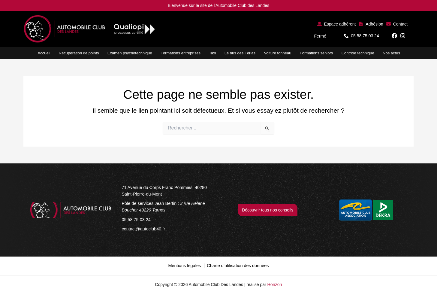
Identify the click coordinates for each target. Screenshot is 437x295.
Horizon (274, 283)
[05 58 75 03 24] (136, 219)
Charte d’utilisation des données (237, 264)
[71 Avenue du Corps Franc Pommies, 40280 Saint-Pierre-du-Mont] (169, 190)
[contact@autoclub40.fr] (143, 228)
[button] (336, 24)
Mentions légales (185, 264)
